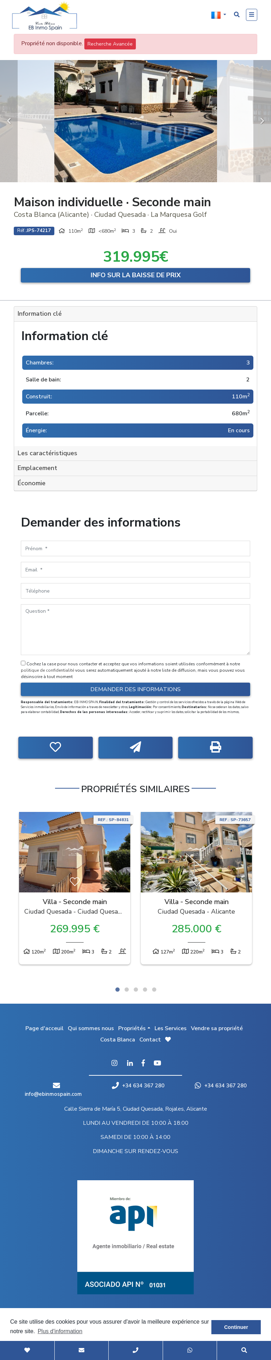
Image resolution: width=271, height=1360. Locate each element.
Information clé (40, 313)
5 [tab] (154, 989)
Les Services (171, 1028)
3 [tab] (136, 989)
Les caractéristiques (47, 453)
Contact (150, 1040)
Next (262, 121)
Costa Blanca (117, 1040)
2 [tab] (127, 989)
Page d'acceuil (44, 1028)
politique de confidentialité (48, 670)
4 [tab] (145, 989)
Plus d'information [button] (60, 1331)
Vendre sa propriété (217, 1028)
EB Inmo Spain (47, 16)
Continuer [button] (236, 1327)
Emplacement (37, 468)
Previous (9, 121)
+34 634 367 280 (138, 1085)
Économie (32, 483)
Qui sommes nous (91, 1028)
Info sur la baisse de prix (136, 275)
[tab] (135, 314)
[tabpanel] (75, 890)
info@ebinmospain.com (53, 1094)
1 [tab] (117, 989)
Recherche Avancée (110, 44)
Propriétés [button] (132, 1028)
